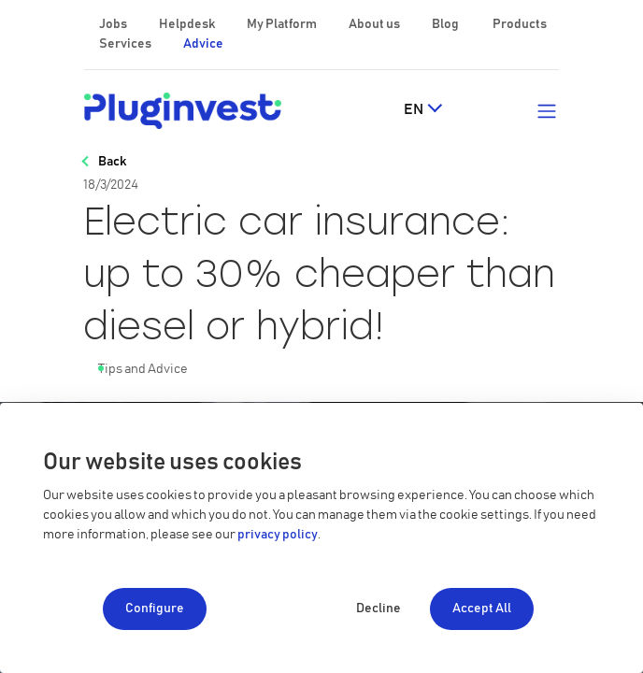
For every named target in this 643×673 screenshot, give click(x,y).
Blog (446, 24)
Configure (154, 608)
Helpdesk (188, 24)
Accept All (481, 608)
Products (520, 24)
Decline (378, 608)
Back (112, 161)
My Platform (282, 24)
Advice (203, 43)
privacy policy (277, 534)
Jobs (114, 24)
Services (126, 43)
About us (375, 24)
